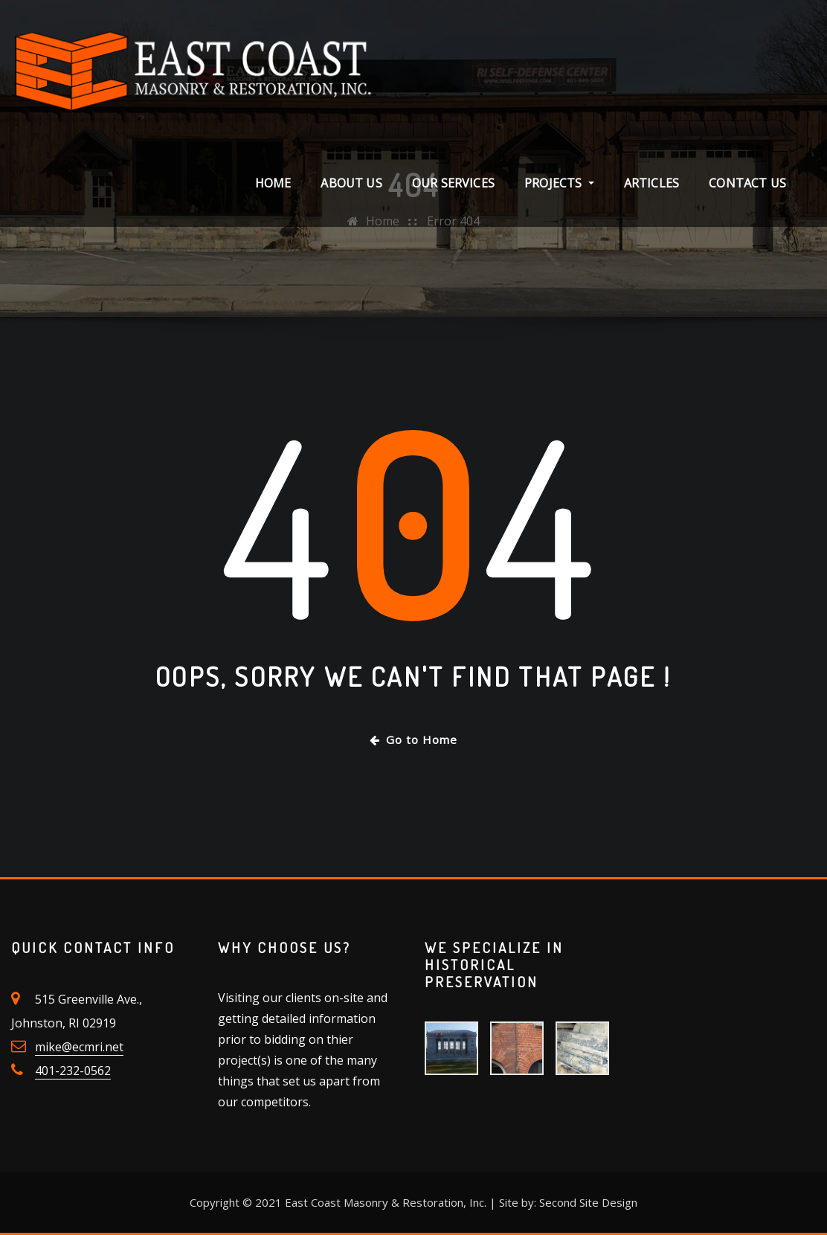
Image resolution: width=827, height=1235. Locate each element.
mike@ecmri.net (79, 1047)
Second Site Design (588, 1202)
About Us (351, 183)
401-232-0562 (73, 1070)
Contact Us (747, 183)
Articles (651, 183)
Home (273, 183)
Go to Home (413, 739)
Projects (559, 183)
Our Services (453, 183)
